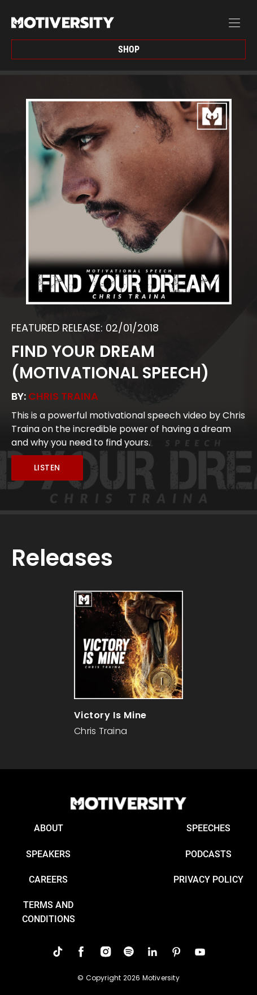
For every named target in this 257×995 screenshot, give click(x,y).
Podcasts (208, 854)
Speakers (48, 854)
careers (48, 879)
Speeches (208, 828)
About (48, 828)
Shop (129, 49)
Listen (47, 467)
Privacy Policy (208, 879)
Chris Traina (63, 396)
